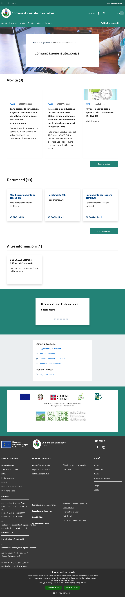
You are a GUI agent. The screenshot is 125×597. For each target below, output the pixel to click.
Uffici (3, 473)
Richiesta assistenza (40, 523)
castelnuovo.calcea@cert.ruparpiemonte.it (18, 524)
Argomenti (45, 42)
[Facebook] (93, 13)
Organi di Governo (8, 465)
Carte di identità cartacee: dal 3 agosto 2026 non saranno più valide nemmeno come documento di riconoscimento (24, 116)
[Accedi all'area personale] (114, 3)
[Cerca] (121, 13)
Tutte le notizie (104, 163)
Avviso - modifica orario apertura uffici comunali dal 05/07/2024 (100, 112)
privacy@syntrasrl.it (16, 539)
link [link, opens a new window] (85, 583)
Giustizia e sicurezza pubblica (74, 465)
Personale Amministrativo (11, 486)
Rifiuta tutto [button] (72, 588)
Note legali (67, 516)
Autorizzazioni (68, 469)
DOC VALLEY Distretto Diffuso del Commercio (21, 261)
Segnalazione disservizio (42, 511)
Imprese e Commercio (40, 469)
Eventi (96, 489)
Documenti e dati (8, 490)
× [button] (122, 571)
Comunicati (98, 469)
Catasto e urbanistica (40, 473)
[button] (62, 593)
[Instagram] (99, 13)
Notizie (96, 465)
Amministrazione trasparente (75, 503)
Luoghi (96, 485)
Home (35, 42)
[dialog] (62, 583)
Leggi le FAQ (37, 517)
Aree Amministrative (9, 469)
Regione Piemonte (8, 3)
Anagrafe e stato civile (41, 465)
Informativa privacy (71, 511)
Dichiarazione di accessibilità (74, 520)
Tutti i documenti (104, 231)
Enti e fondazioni (8, 478)
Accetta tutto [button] (53, 588)
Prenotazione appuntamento (44, 504)
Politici (4, 482)
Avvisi (12, 104)
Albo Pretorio (68, 507)
